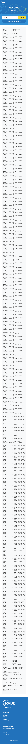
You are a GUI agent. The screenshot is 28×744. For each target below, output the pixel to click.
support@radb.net (6, 734)
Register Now (5, 715)
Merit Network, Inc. (8, 726)
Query (22, 17)
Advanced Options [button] (15, 21)
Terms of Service (6, 720)
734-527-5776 (5, 732)
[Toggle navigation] (25, 2)
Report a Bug (5, 716)
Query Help (14, 10)
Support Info (5, 719)
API (3, 718)
